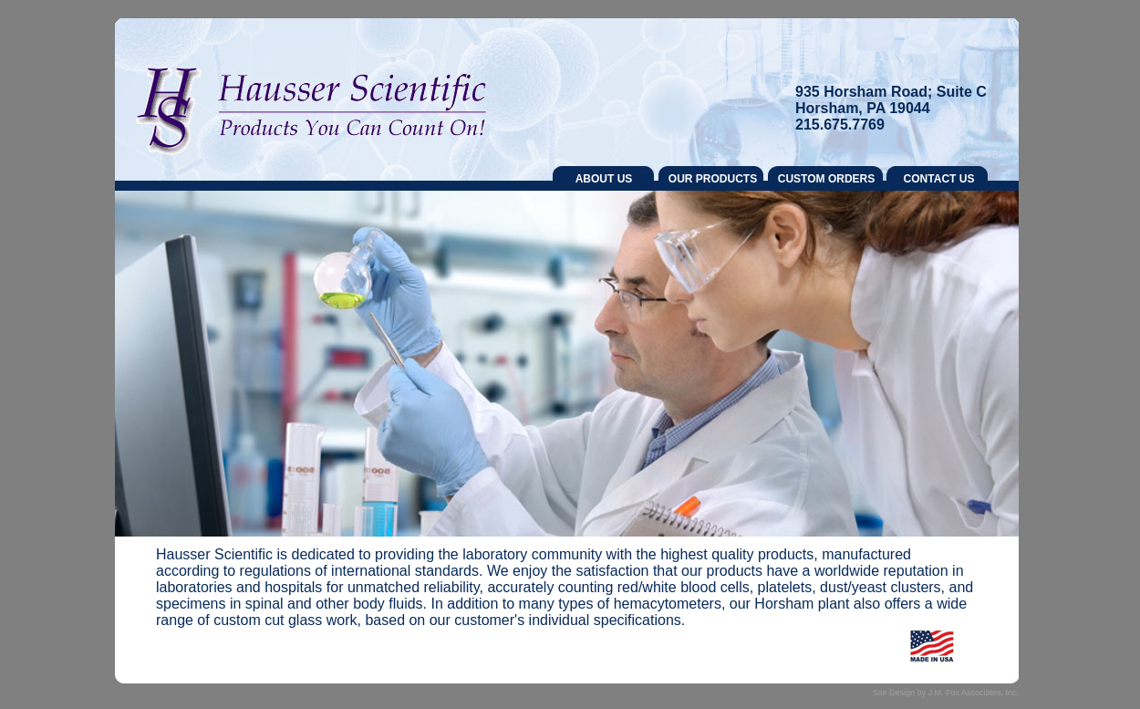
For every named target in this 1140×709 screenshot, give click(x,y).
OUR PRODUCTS (712, 178)
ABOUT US (604, 178)
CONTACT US (939, 178)
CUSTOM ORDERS (826, 178)
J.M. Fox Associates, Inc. (973, 692)
